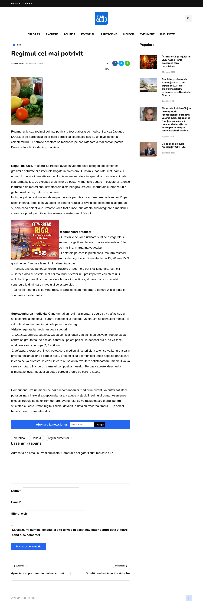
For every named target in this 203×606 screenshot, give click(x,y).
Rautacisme (109, 34)
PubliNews (167, 34)
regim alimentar (58, 438)
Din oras (34, 34)
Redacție (15, 3)
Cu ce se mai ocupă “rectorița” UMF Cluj (174, 145)
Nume (16, 490)
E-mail (16, 502)
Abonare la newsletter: (52, 424)
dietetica (19, 438)
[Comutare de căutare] (188, 18)
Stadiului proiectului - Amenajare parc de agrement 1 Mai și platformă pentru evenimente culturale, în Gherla (176, 87)
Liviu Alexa (19, 64)
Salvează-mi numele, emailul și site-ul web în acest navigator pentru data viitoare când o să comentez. (70, 532)
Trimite (99, 424)
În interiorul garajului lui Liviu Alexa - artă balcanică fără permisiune (176, 61)
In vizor (128, 34)
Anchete (52, 34)
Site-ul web (19, 513)
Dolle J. (37, 438)
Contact (27, 3)
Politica (69, 34)
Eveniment (147, 34)
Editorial (88, 34)
